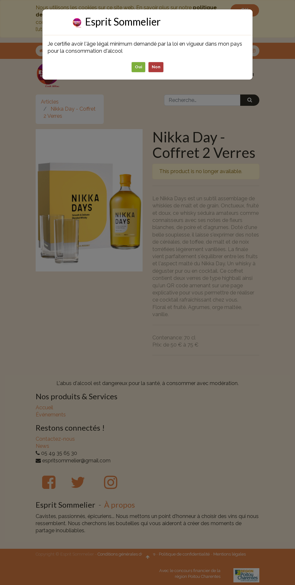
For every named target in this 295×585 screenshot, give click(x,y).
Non (156, 66)
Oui (138, 66)
